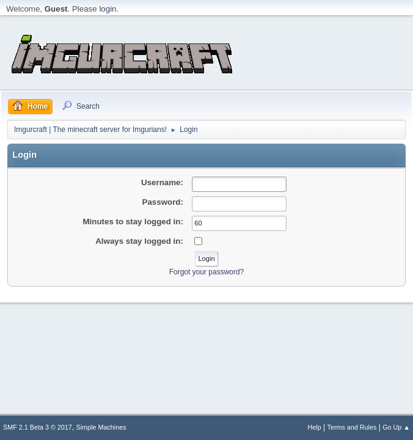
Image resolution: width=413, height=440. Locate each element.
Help (314, 427)
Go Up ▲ (396, 427)
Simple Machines (101, 427)
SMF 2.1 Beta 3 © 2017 (37, 427)
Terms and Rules (352, 427)
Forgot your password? (206, 272)
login (107, 8)
